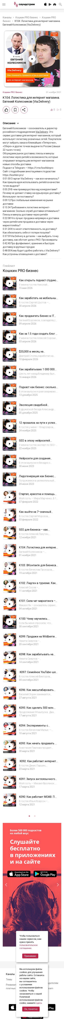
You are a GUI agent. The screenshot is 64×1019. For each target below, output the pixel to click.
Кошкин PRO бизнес (27, 17)
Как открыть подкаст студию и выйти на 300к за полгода (37, 282)
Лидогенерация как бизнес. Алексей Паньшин (36, 478)
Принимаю (30, 956)
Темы (9, 979)
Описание (11, 123)
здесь (39, 1003)
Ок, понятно (31, 1009)
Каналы (7, 17)
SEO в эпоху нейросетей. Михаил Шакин (34, 442)
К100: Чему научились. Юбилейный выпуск (33, 620)
